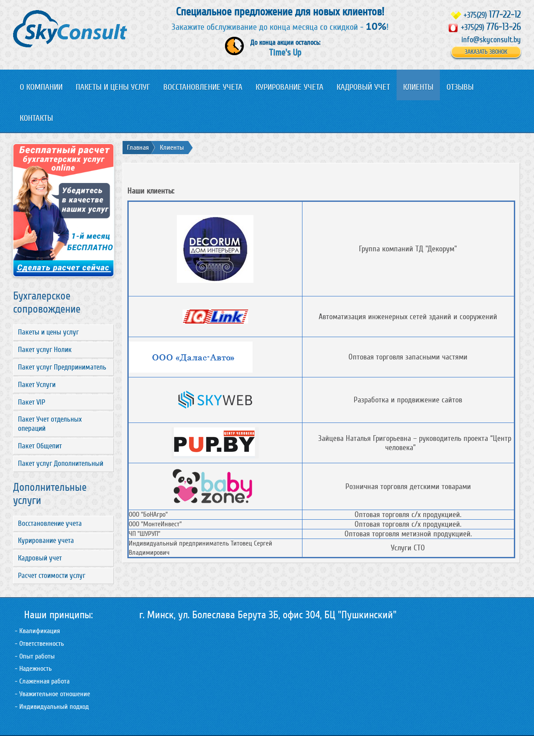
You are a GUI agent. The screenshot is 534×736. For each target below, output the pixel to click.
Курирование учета (46, 540)
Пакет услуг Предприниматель (62, 367)
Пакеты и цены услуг (48, 332)
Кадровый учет (40, 558)
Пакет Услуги (37, 384)
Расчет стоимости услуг (51, 575)
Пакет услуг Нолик (45, 349)
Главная (138, 147)
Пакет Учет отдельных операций (50, 424)
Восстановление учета (50, 523)
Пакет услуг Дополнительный (60, 463)
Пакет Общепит (40, 446)
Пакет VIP (31, 402)
